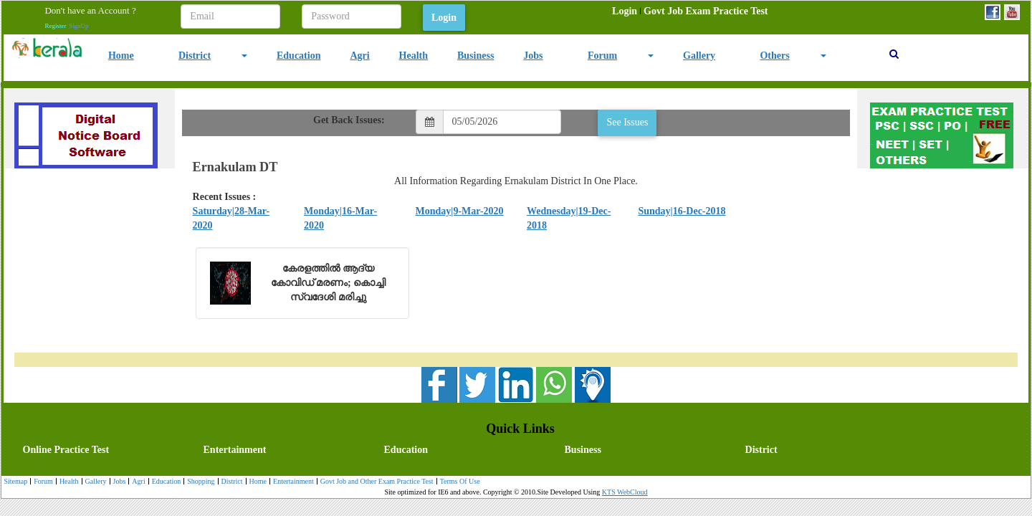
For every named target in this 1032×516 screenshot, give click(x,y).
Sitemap (15, 481)
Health (413, 55)
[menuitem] (625, 11)
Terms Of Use (458, 482)
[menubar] (690, 11)
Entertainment (235, 449)
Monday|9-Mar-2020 (460, 211)
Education (298, 55)
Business (475, 55)
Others (774, 55)
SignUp (79, 25)
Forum (602, 55)
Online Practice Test (66, 449)
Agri (359, 55)
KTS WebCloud (625, 492)
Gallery (699, 55)
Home (121, 55)
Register (55, 25)
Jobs (533, 55)
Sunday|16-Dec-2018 (681, 211)
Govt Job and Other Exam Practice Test (375, 482)
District (194, 55)
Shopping (198, 482)
